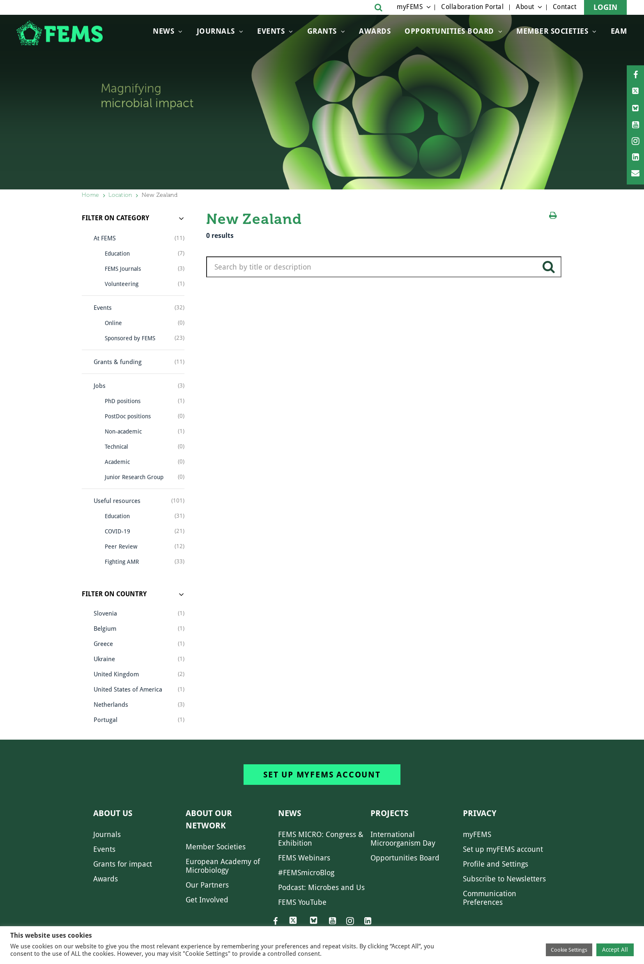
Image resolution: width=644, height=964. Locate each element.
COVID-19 (117, 531)
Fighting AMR (122, 561)
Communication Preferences (489, 897)
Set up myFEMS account (322, 775)
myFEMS (410, 7)
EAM (619, 31)
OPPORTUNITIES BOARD (449, 31)
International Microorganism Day (402, 838)
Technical (116, 446)
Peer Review (121, 546)
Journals (216, 31)
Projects (389, 813)
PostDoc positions (128, 416)
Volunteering (121, 284)
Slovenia (105, 613)
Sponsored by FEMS (130, 338)
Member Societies (552, 31)
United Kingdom (116, 674)
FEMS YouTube (302, 902)
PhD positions (122, 401)
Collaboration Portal (472, 7)
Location (120, 194)
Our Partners (207, 885)
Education (117, 253)
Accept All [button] (615, 949)
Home (90, 194)
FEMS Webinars (304, 857)
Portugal (105, 720)
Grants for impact (122, 864)
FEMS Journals (123, 268)
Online (113, 323)
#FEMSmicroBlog (306, 872)
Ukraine (104, 659)
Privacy (480, 813)
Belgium (105, 628)
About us (112, 813)
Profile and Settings (495, 864)
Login (605, 7)
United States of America (128, 689)
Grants (322, 31)
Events (271, 31)
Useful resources (117, 501)
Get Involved (207, 899)
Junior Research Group (134, 477)
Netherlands (111, 704)
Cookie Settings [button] (569, 950)
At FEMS (105, 238)
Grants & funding (118, 362)
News (163, 31)
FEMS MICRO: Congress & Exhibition (320, 838)
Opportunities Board (404, 857)
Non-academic (123, 431)
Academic (117, 462)
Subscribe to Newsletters (504, 878)
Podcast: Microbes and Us (321, 887)
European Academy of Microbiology (223, 865)
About (525, 7)
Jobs (100, 386)
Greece (103, 644)
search (549, 270)
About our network (209, 819)
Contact (565, 7)
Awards (375, 31)
